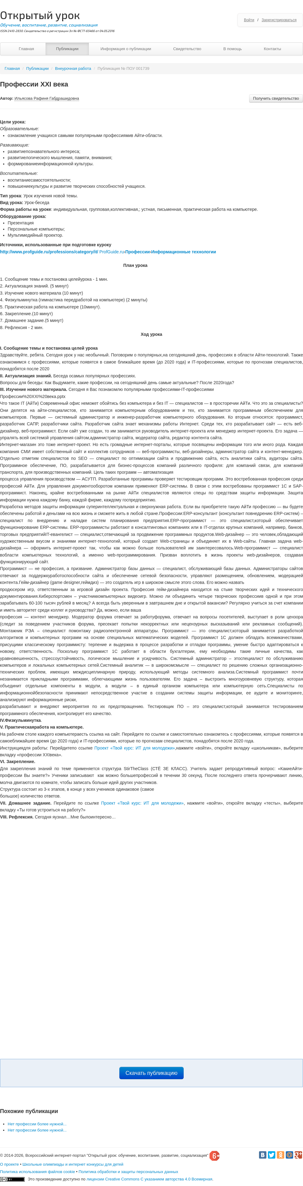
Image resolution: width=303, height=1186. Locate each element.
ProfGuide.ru (111, 251)
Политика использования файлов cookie (37, 1171)
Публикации (67, 48)
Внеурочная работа (73, 68)
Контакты (272, 48)
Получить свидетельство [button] (276, 98)
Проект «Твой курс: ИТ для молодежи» (134, 748)
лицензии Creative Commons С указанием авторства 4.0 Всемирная (149, 1179)
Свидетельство (187, 48)
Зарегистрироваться (279, 20)
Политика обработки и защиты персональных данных (128, 1171)
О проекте (9, 1164)
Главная (26, 48)
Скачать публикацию (151, 1073)
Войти (249, 20)
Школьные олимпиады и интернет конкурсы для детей (72, 1164)
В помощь (232, 48)
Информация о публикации (126, 48)
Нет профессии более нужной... (37, 1124)
